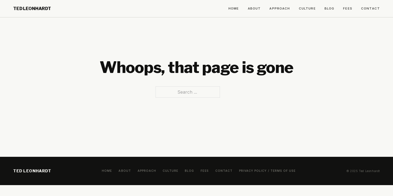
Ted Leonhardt (32, 8)
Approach (279, 8)
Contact (370, 8)
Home (233, 8)
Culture (307, 8)
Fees (347, 8)
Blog (329, 8)
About (254, 8)
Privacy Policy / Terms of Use (267, 171)
